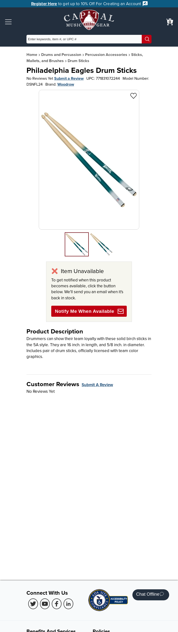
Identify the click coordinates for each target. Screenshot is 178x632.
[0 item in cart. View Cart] (169, 21)
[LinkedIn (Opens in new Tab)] (68, 603)
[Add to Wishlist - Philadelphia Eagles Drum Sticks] (133, 95)
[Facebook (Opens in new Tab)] (57, 603)
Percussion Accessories (106, 54)
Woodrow (65, 84)
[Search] (147, 39)
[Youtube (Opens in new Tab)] (45, 603)
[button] (8, 21)
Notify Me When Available (89, 311)
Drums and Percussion (61, 54)
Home (31, 54)
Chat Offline (150, 595)
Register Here (44, 4)
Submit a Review (69, 78)
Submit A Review (97, 385)
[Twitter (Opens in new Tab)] (33, 603)
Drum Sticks (78, 61)
